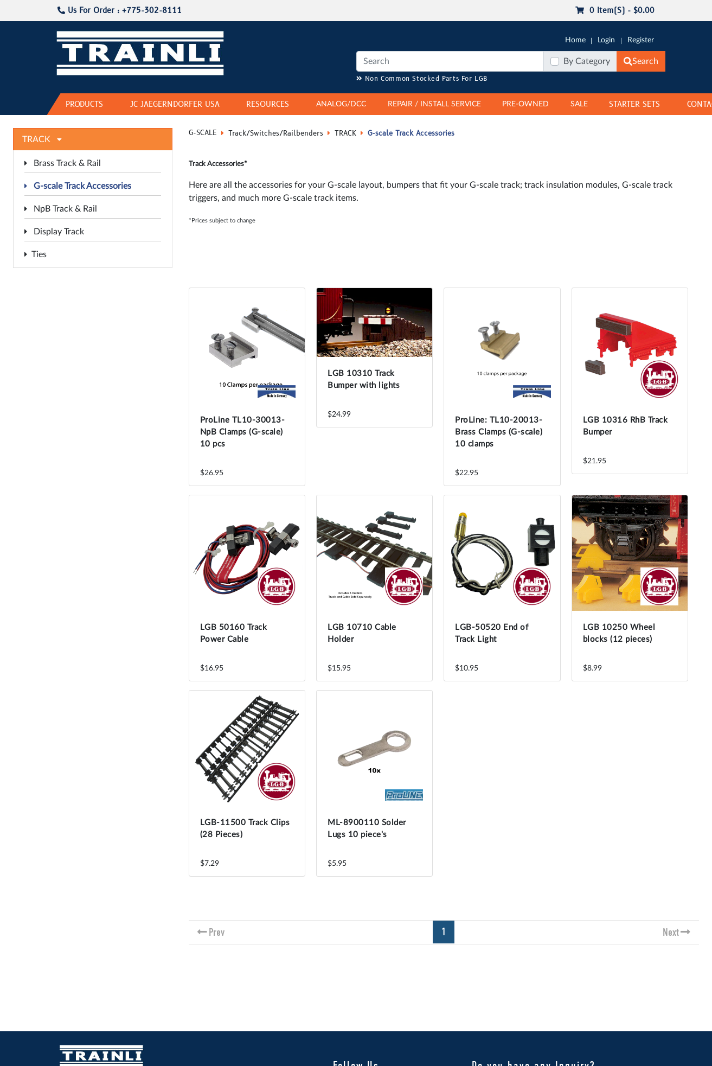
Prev (216, 932)
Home (575, 40)
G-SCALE (203, 133)
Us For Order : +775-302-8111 (119, 10)
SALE (579, 104)
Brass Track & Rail (62, 163)
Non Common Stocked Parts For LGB (422, 79)
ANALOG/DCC (341, 104)
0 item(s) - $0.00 (615, 10)
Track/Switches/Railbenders (275, 133)
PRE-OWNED (525, 104)
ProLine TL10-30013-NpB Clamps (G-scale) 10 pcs (242, 432)
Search (641, 61)
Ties (35, 254)
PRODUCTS (84, 104)
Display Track (54, 231)
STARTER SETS (634, 104)
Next (671, 932)
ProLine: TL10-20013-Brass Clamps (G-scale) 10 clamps (498, 432)
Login (606, 40)
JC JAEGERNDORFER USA (175, 104)
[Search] (450, 61)
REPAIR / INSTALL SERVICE (434, 104)
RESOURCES (267, 104)
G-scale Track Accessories (77, 186)
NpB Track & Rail (60, 209)
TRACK (345, 133)
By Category (586, 61)
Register (640, 40)
